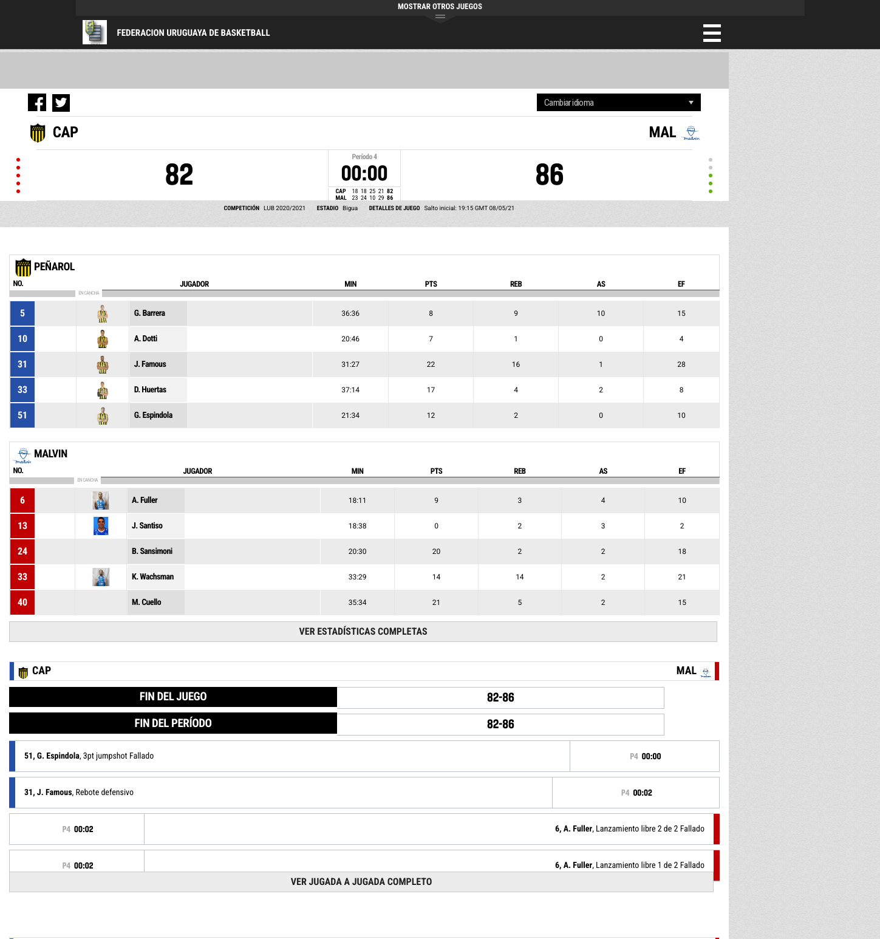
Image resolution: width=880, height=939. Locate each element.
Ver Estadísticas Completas (363, 631)
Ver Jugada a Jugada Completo (361, 881)
